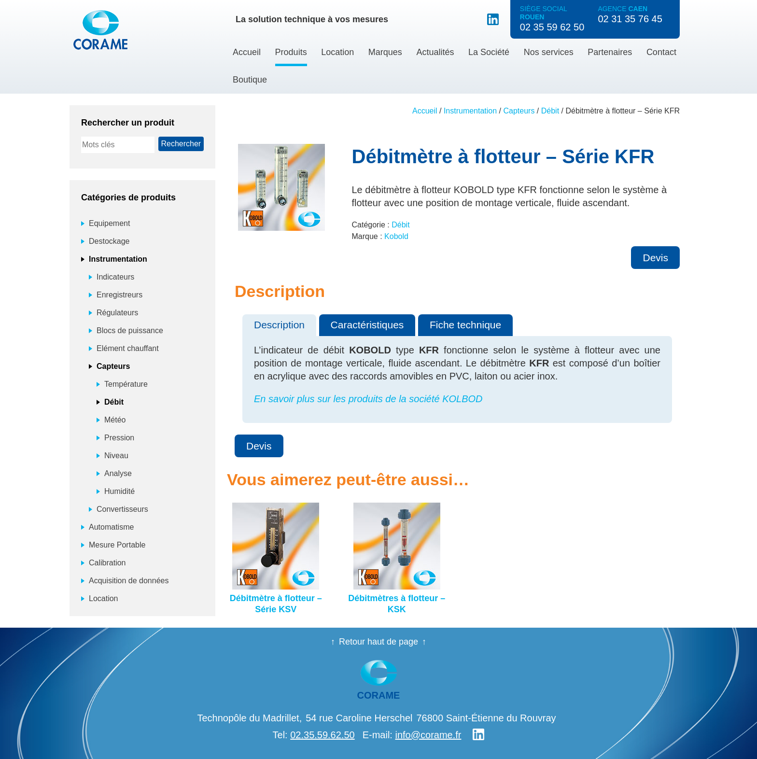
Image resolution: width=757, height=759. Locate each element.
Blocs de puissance (130, 330)
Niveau (116, 455)
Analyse (118, 473)
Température (126, 384)
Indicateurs (115, 277)
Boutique (250, 79)
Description (279, 324)
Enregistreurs (119, 295)
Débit (550, 111)
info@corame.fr (428, 735)
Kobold (396, 236)
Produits (291, 52)
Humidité (119, 491)
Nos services (549, 52)
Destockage (109, 241)
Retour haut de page (378, 642)
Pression (119, 438)
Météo (115, 420)
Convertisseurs (122, 509)
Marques (385, 52)
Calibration (107, 563)
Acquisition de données (128, 580)
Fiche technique (465, 324)
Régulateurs (117, 313)
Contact (661, 52)
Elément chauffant (128, 348)
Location (337, 52)
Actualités (435, 52)
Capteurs (519, 111)
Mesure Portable (117, 545)
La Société (488, 52)
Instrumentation (470, 111)
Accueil (247, 52)
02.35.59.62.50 (322, 735)
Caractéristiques (367, 324)
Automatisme (111, 527)
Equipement (109, 223)
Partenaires (610, 52)
